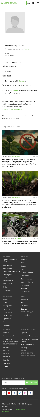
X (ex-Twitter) (7, 363)
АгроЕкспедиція (8, 268)
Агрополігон (7, 265)
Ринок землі (7, 290)
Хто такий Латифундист (29, 336)
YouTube (6, 350)
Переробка (25, 285)
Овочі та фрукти (27, 282)
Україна (24, 260)
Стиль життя (7, 315)
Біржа (23, 350)
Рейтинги (6, 309)
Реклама (6, 329)
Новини (24, 256)
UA (28, 3)
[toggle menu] (38, 3)
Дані (23, 296)
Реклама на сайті (9, 336)
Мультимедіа (27, 312)
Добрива (24, 288)
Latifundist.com (28, 329)
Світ (22, 263)
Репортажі (18, 238)
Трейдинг (6, 287)
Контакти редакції (27, 344)
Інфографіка (25, 315)
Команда (24, 348)
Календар (24, 299)
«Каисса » (26, 49)
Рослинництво (8, 280)
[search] (33, 3)
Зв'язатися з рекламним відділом (10, 340)
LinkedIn (6, 360)
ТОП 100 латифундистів (11, 271)
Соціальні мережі (10, 344)
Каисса (22, 81)
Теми (5, 277)
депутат (15, 90)
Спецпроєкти (16, 156)
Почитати (7, 296)
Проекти (6, 256)
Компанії (24, 306)
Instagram (6, 357)
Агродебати (7, 319)
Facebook (6, 347)
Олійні (23, 269)
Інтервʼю (6, 299)
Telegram (6, 354)
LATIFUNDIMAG (27, 353)
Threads (6, 366)
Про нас (24, 333)
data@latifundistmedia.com (12, 109)
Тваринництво (8, 284)
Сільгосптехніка (27, 272)
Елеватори (25, 276)
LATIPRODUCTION (28, 356)
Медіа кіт (6, 333)
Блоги (5, 303)
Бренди (24, 309)
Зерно (23, 266)
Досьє (23, 303)
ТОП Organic (7, 275)
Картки (5, 322)
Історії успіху (7, 312)
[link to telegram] (4, 393)
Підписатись (31, 383)
